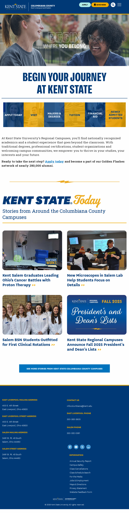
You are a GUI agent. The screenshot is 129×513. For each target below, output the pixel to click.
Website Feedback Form (81, 492)
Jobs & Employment (79, 480)
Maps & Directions (78, 484)
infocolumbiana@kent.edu (79, 406)
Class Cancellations (79, 468)
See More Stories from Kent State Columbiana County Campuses (64, 368)
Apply (85, 4)
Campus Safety (77, 464)
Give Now (100, 4)
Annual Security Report (80, 461)
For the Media (76, 476)
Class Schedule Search (80, 472)
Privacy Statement (78, 488)
